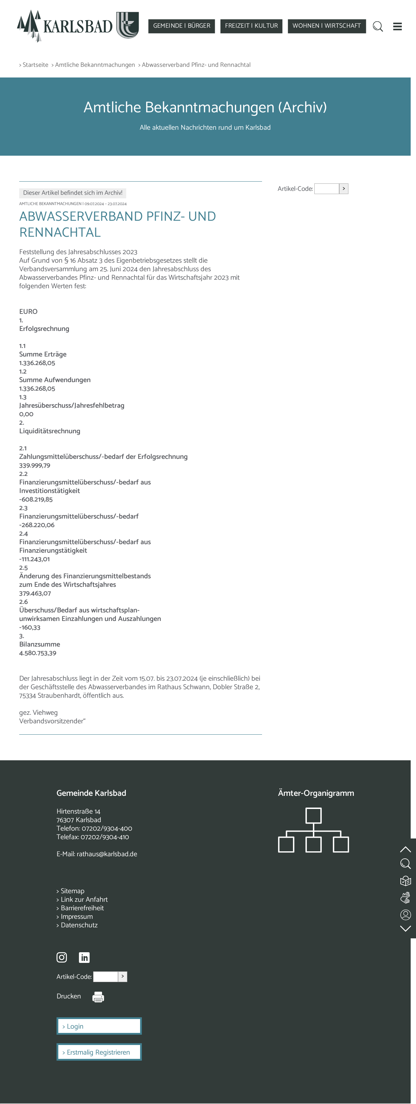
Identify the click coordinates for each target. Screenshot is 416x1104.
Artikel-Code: (296, 188)
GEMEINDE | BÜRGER (181, 26)
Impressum (77, 917)
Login (75, 1027)
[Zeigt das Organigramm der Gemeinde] (313, 851)
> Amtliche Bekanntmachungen (93, 65)
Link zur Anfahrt (84, 900)
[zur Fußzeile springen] (406, 926)
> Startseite (33, 65)
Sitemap (72, 891)
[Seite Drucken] (93, 996)
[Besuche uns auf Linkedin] (84, 957)
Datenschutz (79, 925)
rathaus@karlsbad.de (107, 854)
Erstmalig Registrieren (98, 1053)
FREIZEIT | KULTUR (251, 26)
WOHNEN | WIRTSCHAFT (327, 26)
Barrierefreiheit (82, 908)
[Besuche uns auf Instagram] (62, 957)
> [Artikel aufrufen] (344, 188)
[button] (397, 26)
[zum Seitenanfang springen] (406, 845)
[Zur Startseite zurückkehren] (78, 13)
